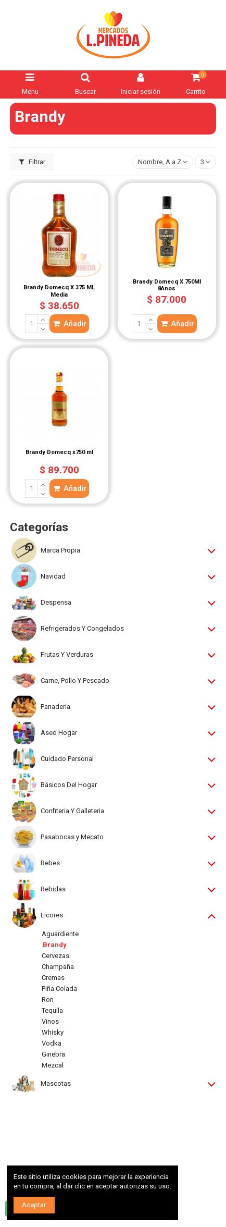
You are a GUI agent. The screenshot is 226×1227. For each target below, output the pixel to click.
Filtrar (32, 162)
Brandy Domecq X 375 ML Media (59, 291)
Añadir (69, 324)
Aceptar (34, 1205)
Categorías (39, 527)
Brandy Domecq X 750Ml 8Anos (167, 285)
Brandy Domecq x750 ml (59, 452)
